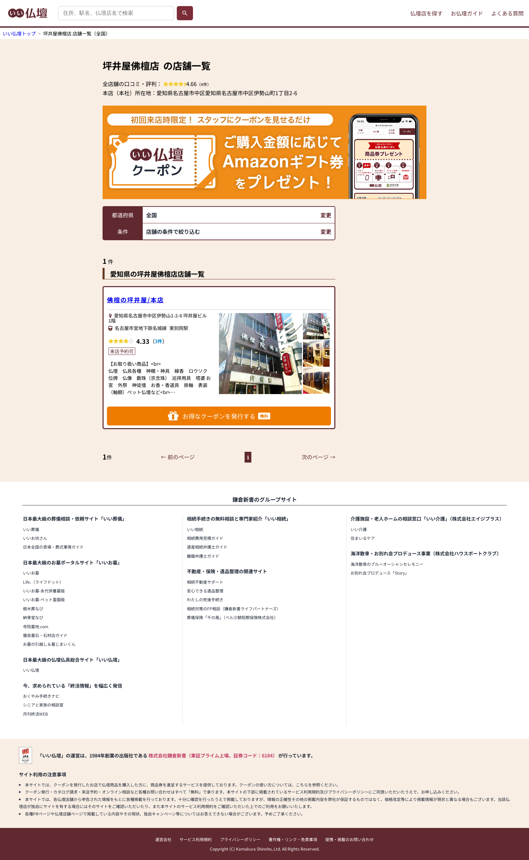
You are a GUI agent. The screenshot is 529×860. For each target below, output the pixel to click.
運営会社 (163, 839)
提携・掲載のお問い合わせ (349, 839)
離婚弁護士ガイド (203, 556)
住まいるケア (363, 538)
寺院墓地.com (35, 626)
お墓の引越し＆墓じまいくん (49, 644)
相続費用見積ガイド (205, 538)
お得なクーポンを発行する (219, 416)
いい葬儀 (31, 529)
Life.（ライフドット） (43, 582)
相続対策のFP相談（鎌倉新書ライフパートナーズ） (234, 608)
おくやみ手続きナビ (41, 696)
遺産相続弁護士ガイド (207, 547)
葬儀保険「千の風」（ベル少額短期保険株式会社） (232, 617)
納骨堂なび (33, 617)
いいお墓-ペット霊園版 (44, 599)
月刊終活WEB (35, 714)
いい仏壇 (31, 670)
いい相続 (195, 529)
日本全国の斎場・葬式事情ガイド (53, 547)
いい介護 (359, 529)
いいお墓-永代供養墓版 (44, 590)
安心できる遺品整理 (205, 590)
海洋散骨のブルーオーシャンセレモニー (387, 564)
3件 (158, 341)
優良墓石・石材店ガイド (45, 635)
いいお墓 (31, 573)
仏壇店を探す (426, 13)
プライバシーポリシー (240, 839)
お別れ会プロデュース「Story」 (380, 573)
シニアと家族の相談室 (43, 705)
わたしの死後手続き (205, 599)
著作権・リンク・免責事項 (293, 839)
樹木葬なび (33, 608)
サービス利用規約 (195, 839)
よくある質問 (507, 13)
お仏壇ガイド (467, 13)
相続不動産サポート (205, 582)
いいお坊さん (35, 538)
